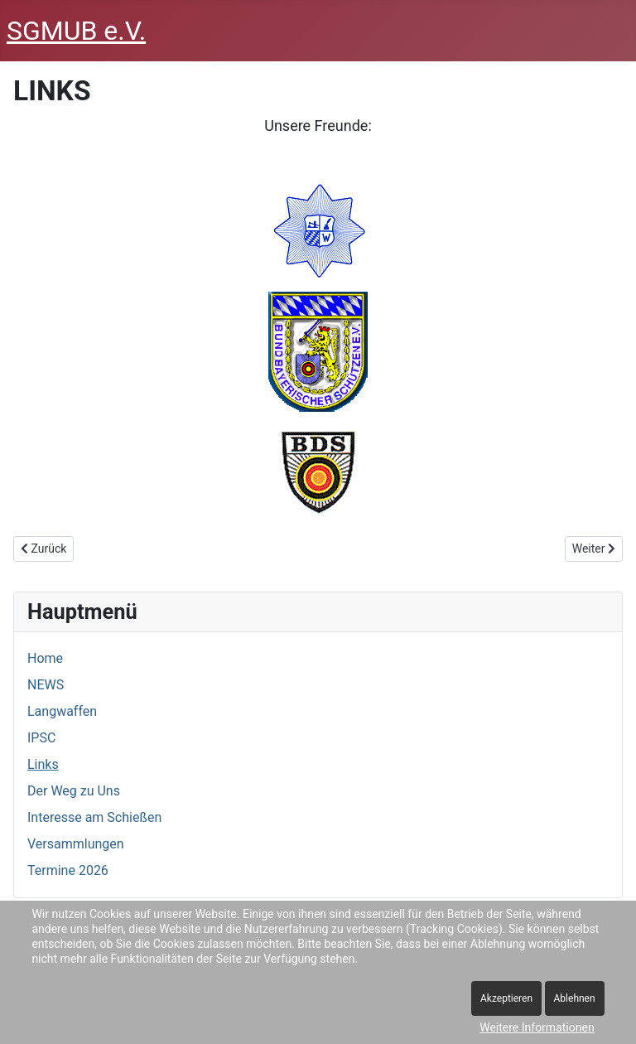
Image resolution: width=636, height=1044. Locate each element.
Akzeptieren (506, 998)
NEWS (45, 685)
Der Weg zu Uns (73, 791)
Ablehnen (574, 998)
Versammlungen (75, 844)
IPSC (41, 738)
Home (45, 658)
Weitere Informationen (536, 1027)
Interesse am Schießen (94, 817)
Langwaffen (62, 711)
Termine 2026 (67, 870)
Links (43, 764)
